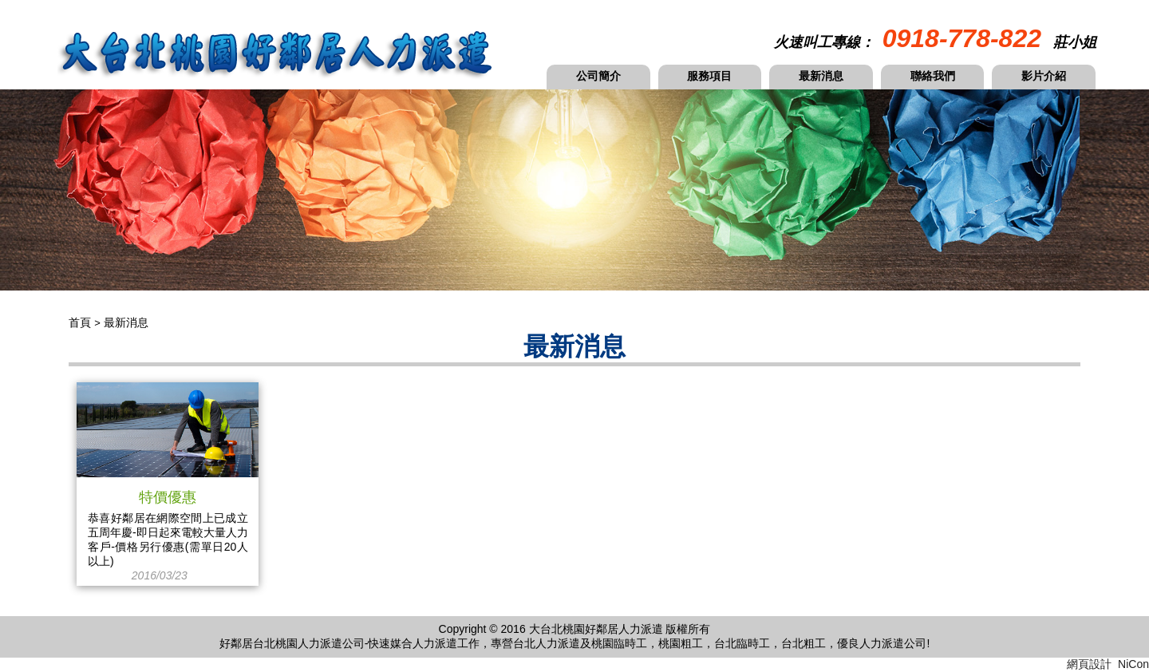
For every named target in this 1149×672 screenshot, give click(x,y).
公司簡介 (598, 75)
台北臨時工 (742, 643)
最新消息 (821, 75)
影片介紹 (1043, 75)
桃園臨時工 (619, 643)
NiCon (1133, 664)
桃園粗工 (680, 643)
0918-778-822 (961, 38)
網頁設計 (1089, 664)
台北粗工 (803, 643)
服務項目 (709, 75)
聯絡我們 (932, 75)
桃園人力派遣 (308, 643)
